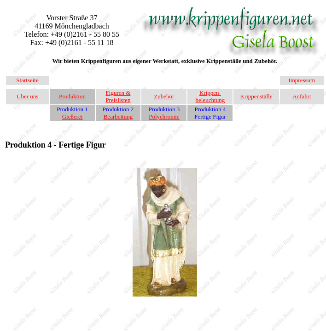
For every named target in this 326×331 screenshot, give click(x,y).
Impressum (301, 80)
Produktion (72, 96)
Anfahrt (301, 96)
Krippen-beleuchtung (210, 96)
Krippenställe (256, 96)
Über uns (27, 96)
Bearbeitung (118, 116)
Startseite (27, 80)
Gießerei (72, 116)
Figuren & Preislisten (117, 96)
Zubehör (164, 96)
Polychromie (164, 116)
